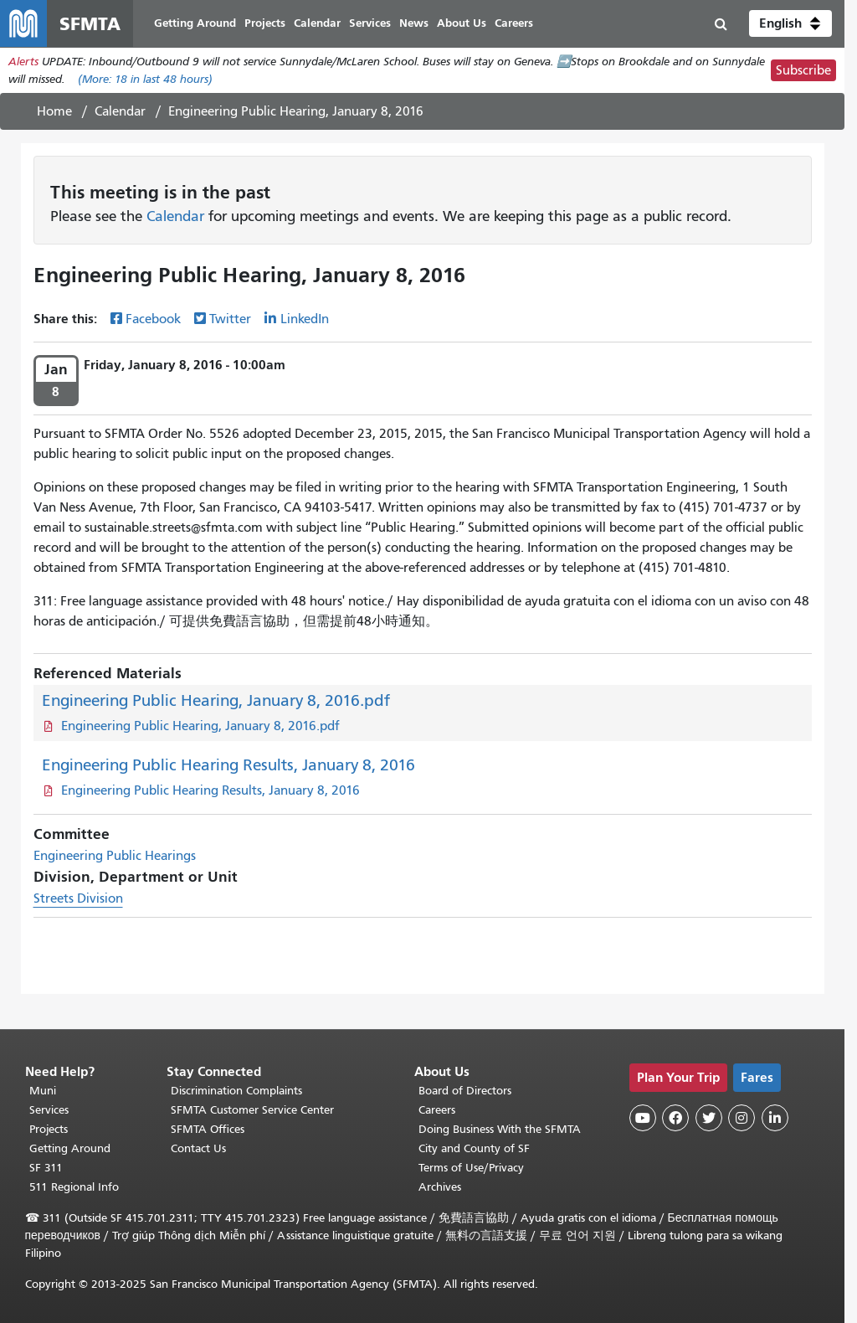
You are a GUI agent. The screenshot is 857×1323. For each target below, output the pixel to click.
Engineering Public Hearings (114, 855)
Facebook (153, 319)
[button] (790, 23)
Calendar (120, 111)
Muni (42, 1091)
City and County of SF (474, 1148)
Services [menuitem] (370, 23)
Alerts (23, 61)
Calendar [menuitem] (317, 23)
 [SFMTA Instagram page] (741, 1118)
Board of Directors (464, 1091)
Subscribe (803, 70)
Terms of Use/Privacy (471, 1168)
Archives (439, 1187)
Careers (436, 1110)
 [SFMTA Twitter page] (709, 1118)
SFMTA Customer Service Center (252, 1110)
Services (49, 1110)
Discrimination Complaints (236, 1091)
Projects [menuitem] (264, 23)
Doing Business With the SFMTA (499, 1129)
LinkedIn (304, 319)
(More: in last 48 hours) (145, 79)
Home (54, 111)
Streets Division (78, 898)
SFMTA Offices (207, 1129)
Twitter (230, 319)
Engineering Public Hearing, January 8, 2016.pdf (216, 700)
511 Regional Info (74, 1187)
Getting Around (69, 1148)
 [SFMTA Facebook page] (675, 1118)
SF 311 (46, 1168)
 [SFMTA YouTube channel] (642, 1118)
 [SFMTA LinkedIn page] (775, 1118)
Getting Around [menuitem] (195, 23)
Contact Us (198, 1148)
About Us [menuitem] (461, 23)
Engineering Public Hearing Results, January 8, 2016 (228, 765)
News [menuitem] (413, 23)
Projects (48, 1129)
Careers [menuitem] (514, 23)
